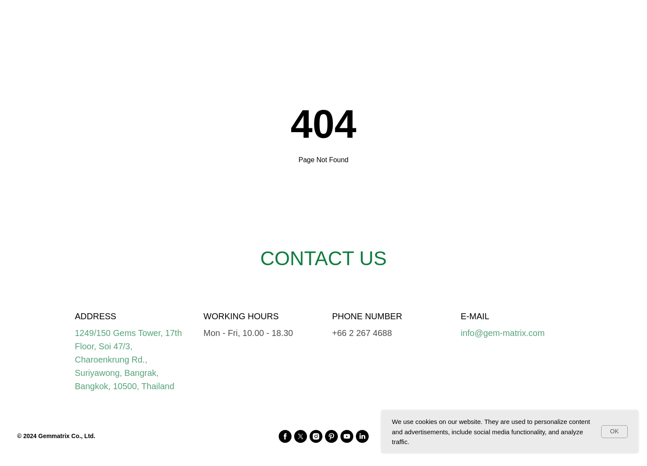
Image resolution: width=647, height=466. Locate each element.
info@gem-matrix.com (503, 333)
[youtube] (346, 436)
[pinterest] (331, 436)
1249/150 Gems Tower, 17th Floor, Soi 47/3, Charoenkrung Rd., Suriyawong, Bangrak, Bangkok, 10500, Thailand (128, 359)
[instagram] (316, 436)
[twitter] (300, 436)
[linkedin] (362, 436)
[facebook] (285, 436)
